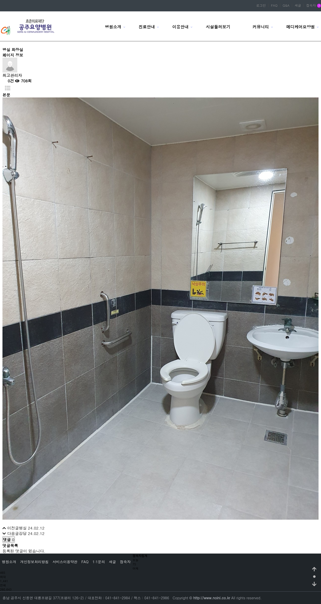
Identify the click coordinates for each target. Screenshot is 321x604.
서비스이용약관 (65, 561)
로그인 (261, 5)
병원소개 (113, 27)
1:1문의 (98, 561)
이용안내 (180, 27)
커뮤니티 (261, 27)
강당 (22, 533)
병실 (22, 528)
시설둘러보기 (218, 27)
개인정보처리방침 (34, 561)
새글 (298, 5)
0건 (8, 80)
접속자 (313, 6)
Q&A (286, 5)
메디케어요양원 (300, 27)
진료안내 (147, 27)
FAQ (274, 5)
